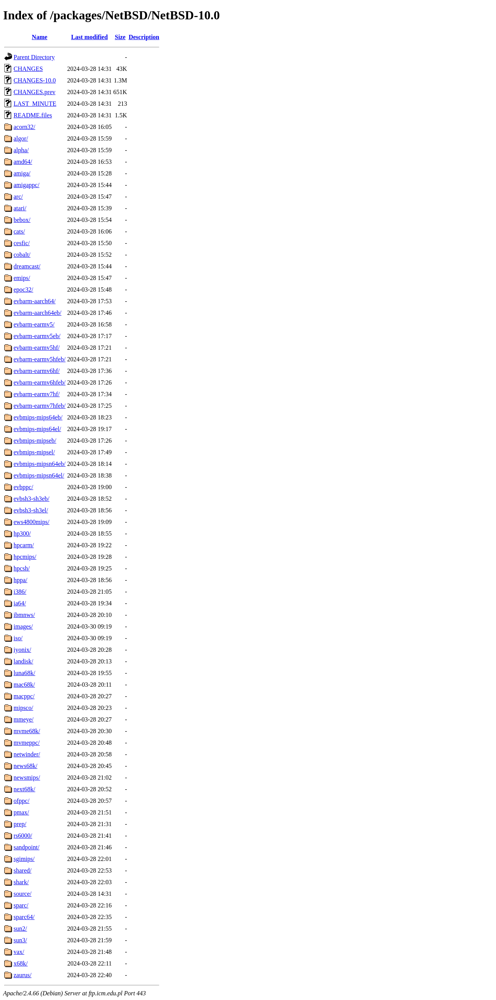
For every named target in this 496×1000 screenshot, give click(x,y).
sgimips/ (24, 859)
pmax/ (21, 812)
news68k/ (25, 766)
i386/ (20, 591)
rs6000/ (23, 835)
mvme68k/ (27, 731)
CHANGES (28, 68)
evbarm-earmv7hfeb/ (39, 405)
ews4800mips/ (31, 522)
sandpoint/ (27, 847)
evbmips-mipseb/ (35, 440)
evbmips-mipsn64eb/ (39, 463)
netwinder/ (27, 754)
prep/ (20, 824)
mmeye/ (24, 719)
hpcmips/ (25, 556)
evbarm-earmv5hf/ (37, 347)
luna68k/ (24, 673)
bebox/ (22, 219)
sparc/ (21, 905)
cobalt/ (22, 254)
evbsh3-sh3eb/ (31, 498)
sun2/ (20, 928)
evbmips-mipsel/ (34, 452)
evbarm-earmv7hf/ (37, 394)
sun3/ (20, 940)
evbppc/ (23, 487)
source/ (22, 893)
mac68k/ (24, 684)
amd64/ (23, 161)
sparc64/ (24, 917)
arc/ (18, 196)
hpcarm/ (24, 545)
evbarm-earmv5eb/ (37, 336)
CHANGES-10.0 (35, 80)
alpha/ (21, 150)
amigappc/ (27, 185)
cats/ (19, 231)
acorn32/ (24, 127)
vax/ (19, 951)
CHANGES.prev (34, 92)
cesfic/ (22, 243)
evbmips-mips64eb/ (38, 417)
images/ (23, 626)
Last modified (89, 37)
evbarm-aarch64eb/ (37, 312)
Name (39, 37)
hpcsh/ (22, 568)
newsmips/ (27, 777)
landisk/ (23, 661)
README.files (33, 115)
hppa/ (21, 580)
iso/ (18, 638)
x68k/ (21, 963)
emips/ (22, 278)
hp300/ (22, 533)
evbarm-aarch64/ (34, 301)
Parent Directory (34, 57)
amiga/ (22, 173)
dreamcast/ (27, 266)
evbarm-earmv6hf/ (37, 371)
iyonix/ (22, 649)
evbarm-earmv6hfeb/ (39, 382)
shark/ (21, 882)
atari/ (20, 208)
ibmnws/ (24, 615)
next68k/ (24, 789)
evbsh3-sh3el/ (31, 510)
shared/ (22, 870)
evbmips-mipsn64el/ (39, 475)
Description (144, 37)
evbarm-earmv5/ (34, 324)
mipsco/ (23, 707)
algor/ (21, 138)
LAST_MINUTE (35, 103)
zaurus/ (22, 975)
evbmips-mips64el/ (37, 429)
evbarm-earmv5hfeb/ (39, 359)
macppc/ (24, 696)
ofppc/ (21, 800)
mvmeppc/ (27, 742)
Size (120, 37)
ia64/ (20, 603)
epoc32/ (23, 289)
